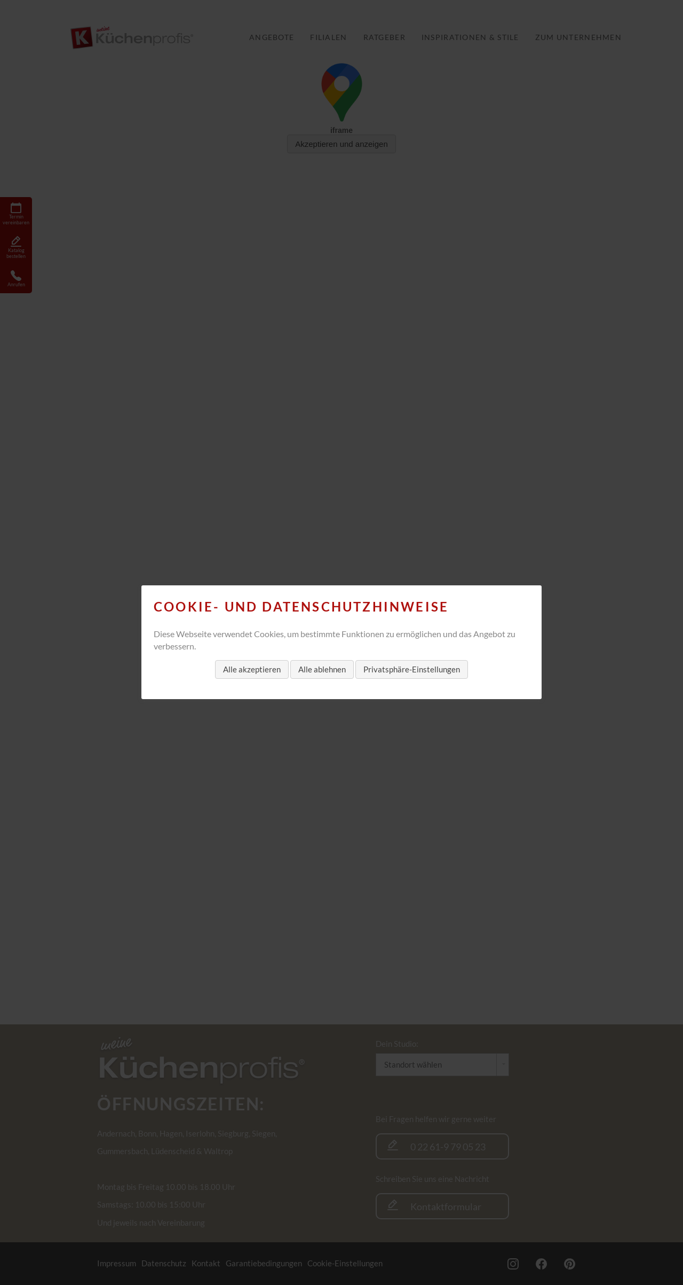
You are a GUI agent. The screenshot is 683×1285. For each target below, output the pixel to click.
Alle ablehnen (322, 669)
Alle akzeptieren (252, 669)
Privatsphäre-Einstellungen (411, 669)
